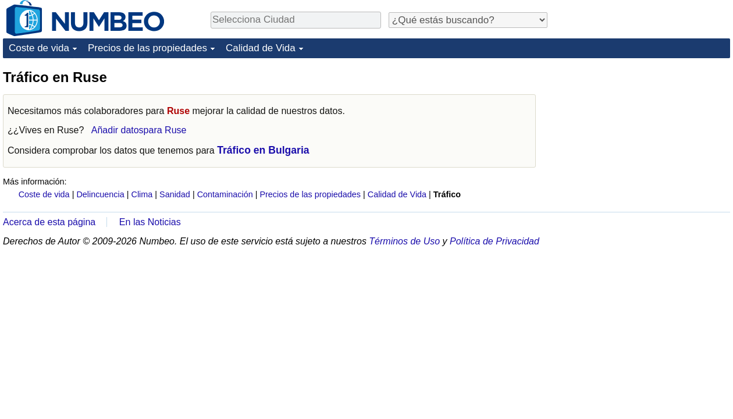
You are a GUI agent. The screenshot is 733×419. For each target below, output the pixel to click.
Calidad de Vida (261, 48)
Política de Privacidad (494, 241)
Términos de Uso (404, 241)
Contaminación (225, 194)
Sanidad (174, 194)
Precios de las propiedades (147, 48)
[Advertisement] (643, 141)
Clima (142, 194)
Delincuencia (100, 194)
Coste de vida (39, 48)
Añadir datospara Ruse (139, 130)
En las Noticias (150, 222)
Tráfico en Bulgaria (263, 150)
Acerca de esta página (49, 222)
